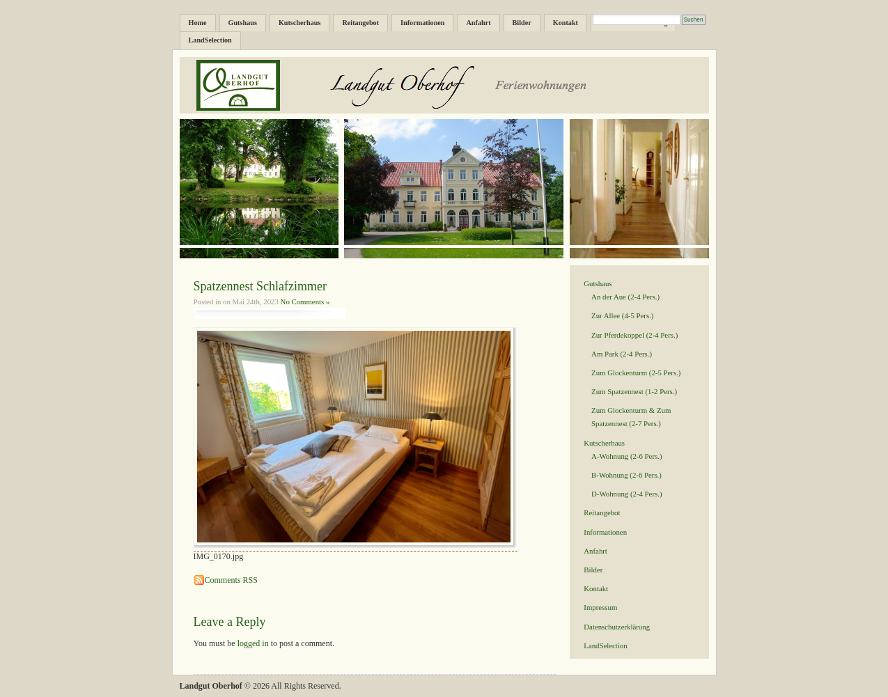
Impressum (600, 607)
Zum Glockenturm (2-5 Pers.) (635, 372)
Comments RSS (231, 580)
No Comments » (305, 301)
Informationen (422, 22)
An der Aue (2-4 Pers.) (625, 296)
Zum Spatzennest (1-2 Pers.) (634, 391)
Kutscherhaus (300, 22)
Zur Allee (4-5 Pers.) (622, 315)
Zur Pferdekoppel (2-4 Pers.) (634, 335)
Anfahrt (478, 22)
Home (198, 22)
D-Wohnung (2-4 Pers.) (626, 494)
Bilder (522, 22)
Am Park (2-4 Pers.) (621, 354)
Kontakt (565, 22)
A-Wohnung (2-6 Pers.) (626, 456)
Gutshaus (242, 22)
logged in (253, 643)
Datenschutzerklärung (617, 626)
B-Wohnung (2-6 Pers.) (626, 475)
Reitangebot (360, 22)
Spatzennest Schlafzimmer (260, 286)
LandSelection (210, 40)
